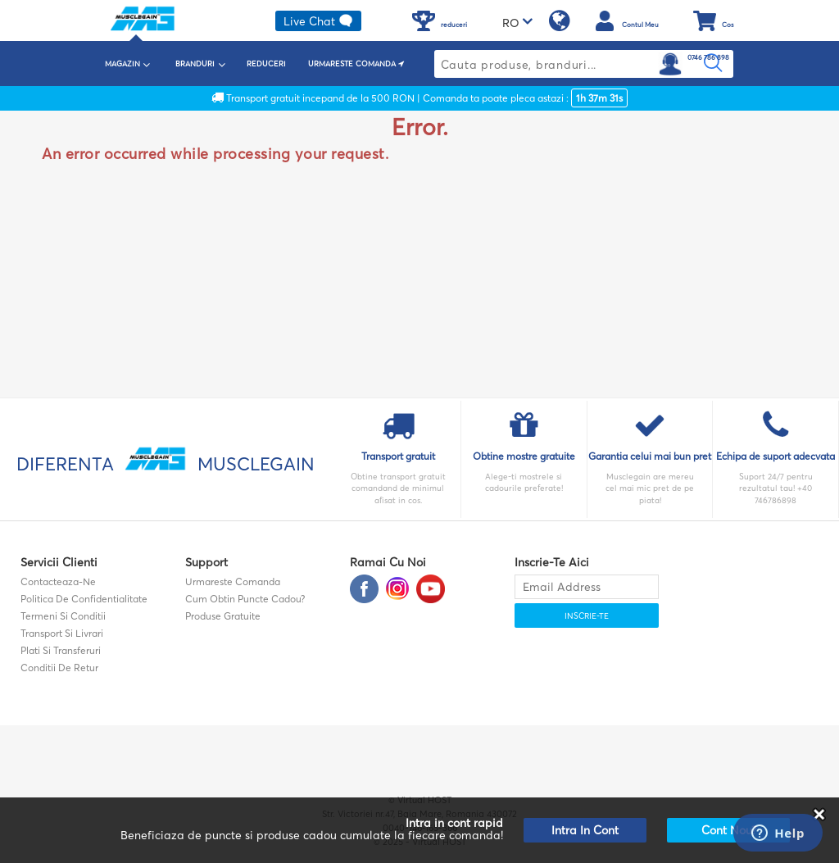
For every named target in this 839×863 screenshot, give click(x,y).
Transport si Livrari (61, 633)
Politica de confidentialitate (83, 599)
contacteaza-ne (58, 581)
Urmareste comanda (232, 581)
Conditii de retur (59, 667)
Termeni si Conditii (63, 616)
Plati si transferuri (60, 650)
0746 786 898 (708, 57)
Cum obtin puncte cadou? (245, 599)
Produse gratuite (223, 616)
